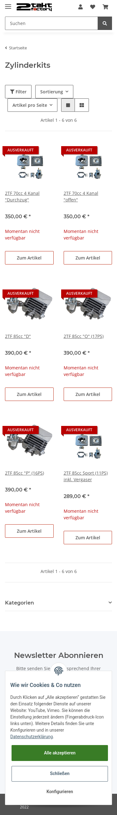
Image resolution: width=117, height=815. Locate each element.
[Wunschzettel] (92, 7)
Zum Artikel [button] (29, 258)
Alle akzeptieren (60, 752)
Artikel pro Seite (29, 105)
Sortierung (51, 92)
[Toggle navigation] (8, 4)
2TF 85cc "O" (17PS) (84, 336)
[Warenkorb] (105, 7)
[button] (80, 7)
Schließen (60, 773)
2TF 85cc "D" (18, 336)
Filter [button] (18, 92)
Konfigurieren (59, 791)
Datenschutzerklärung (31, 736)
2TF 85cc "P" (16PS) (24, 473)
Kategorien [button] (19, 603)
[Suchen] (51, 23)
